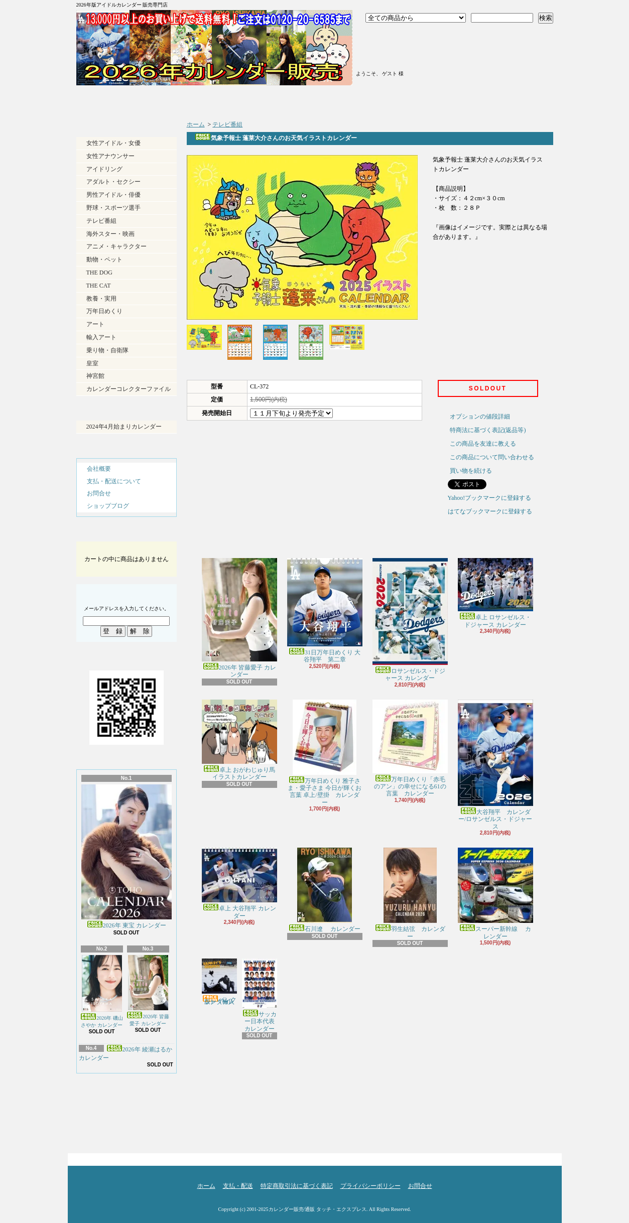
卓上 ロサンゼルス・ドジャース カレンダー (495, 593)
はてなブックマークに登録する (490, 511)
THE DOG (99, 272)
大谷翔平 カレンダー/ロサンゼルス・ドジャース (495, 765)
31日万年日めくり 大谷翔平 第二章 (324, 610)
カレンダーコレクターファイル (128, 388)
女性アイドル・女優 (113, 143)
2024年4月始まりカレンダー (124, 426)
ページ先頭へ (536, 1157)
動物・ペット (104, 259)
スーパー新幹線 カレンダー (495, 893)
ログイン (392, 36)
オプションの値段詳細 (480, 416)
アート (95, 324)
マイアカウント (392, 61)
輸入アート (101, 337)
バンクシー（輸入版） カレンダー (219, 982)
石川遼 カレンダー (324, 890)
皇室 (92, 363)
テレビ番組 (101, 220)
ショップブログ (373, 100)
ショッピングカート (494, 46)
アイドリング (104, 169)
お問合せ (492, 100)
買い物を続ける (471, 470)
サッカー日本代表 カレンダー (261, 995)
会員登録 (392, 49)
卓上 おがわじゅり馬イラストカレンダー (239, 740)
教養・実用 (101, 298)
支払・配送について (254, 100)
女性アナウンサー (110, 156)
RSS (108, 1124)
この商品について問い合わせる (492, 457)
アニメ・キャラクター (116, 246)
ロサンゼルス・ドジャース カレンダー (410, 620)
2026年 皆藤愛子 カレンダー (148, 990)
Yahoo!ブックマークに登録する (490, 497)
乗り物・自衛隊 (107, 350)
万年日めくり (104, 311)
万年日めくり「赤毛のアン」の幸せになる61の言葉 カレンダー (410, 748)
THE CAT (98, 285)
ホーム (135, 100)
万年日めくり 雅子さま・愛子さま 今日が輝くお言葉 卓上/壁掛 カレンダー (324, 753)
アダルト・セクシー (113, 181)
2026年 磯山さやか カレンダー (101, 991)
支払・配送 (238, 1185)
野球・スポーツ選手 (113, 207)
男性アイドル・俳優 (113, 194)
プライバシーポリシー (370, 1185)
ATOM (143, 1124)
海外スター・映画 (110, 233)
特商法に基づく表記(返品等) (488, 430)
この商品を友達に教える (483, 443)
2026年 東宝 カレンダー (126, 856)
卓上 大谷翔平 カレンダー (239, 883)
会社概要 (99, 468)
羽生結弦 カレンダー (410, 893)
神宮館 (95, 375)
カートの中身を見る (126, 532)
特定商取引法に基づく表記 (297, 1185)
